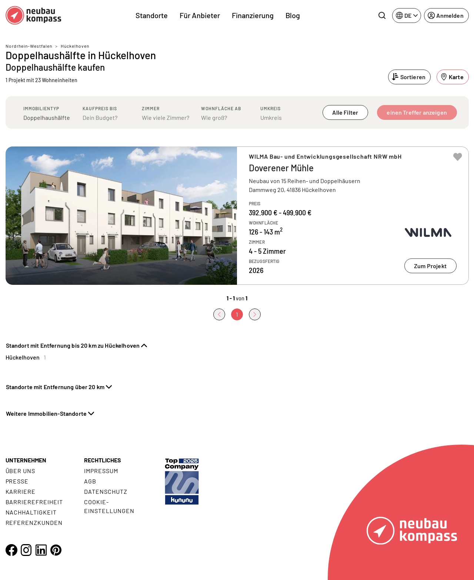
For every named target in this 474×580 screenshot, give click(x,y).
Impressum (101, 470)
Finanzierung (253, 15)
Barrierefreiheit (34, 501)
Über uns (21, 470)
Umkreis (270, 108)
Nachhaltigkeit (31, 512)
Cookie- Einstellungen (109, 506)
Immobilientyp (41, 108)
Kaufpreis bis (100, 108)
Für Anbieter (200, 15)
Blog (293, 15)
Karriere (21, 491)
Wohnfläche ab (221, 108)
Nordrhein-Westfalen (29, 45)
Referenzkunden (34, 522)
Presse (17, 481)
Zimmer (151, 108)
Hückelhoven (75, 45)
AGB (90, 481)
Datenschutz (105, 491)
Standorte (152, 15)
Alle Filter (345, 112)
